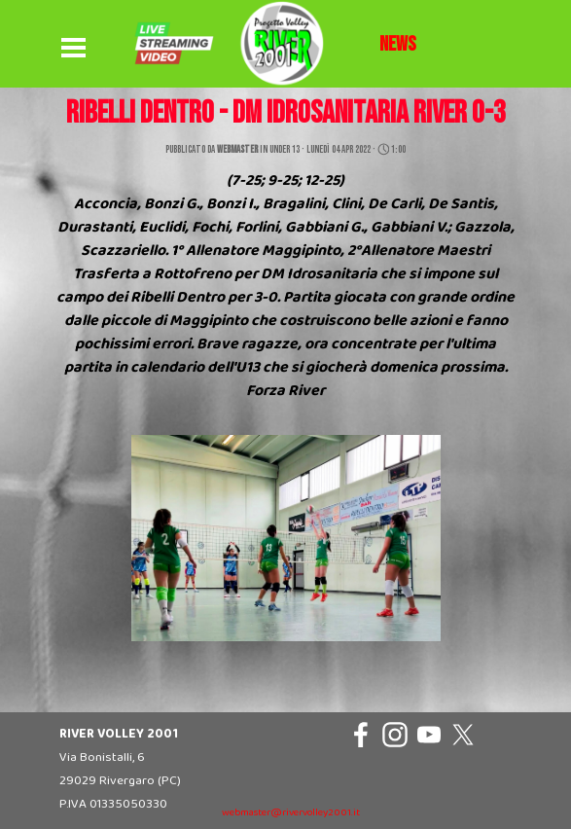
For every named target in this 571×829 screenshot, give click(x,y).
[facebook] (360, 734)
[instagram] (395, 734)
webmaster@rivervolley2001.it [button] (291, 813)
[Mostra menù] (73, 48)
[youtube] (429, 734)
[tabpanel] (398, 44)
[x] (463, 734)
